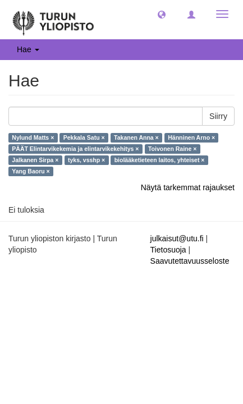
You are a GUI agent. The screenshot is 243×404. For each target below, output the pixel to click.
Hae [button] (28, 49)
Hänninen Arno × (191, 137)
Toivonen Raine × (172, 148)
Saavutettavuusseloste (190, 260)
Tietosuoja (168, 249)
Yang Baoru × (30, 171)
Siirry (218, 116)
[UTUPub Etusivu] (53, 19)
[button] (162, 14)
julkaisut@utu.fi (177, 238)
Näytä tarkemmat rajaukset (188, 187)
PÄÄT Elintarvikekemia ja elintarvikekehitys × (75, 148)
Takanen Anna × (136, 137)
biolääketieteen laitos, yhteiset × (159, 160)
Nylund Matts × (33, 137)
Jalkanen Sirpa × (35, 160)
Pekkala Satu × (84, 137)
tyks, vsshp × (86, 160)
